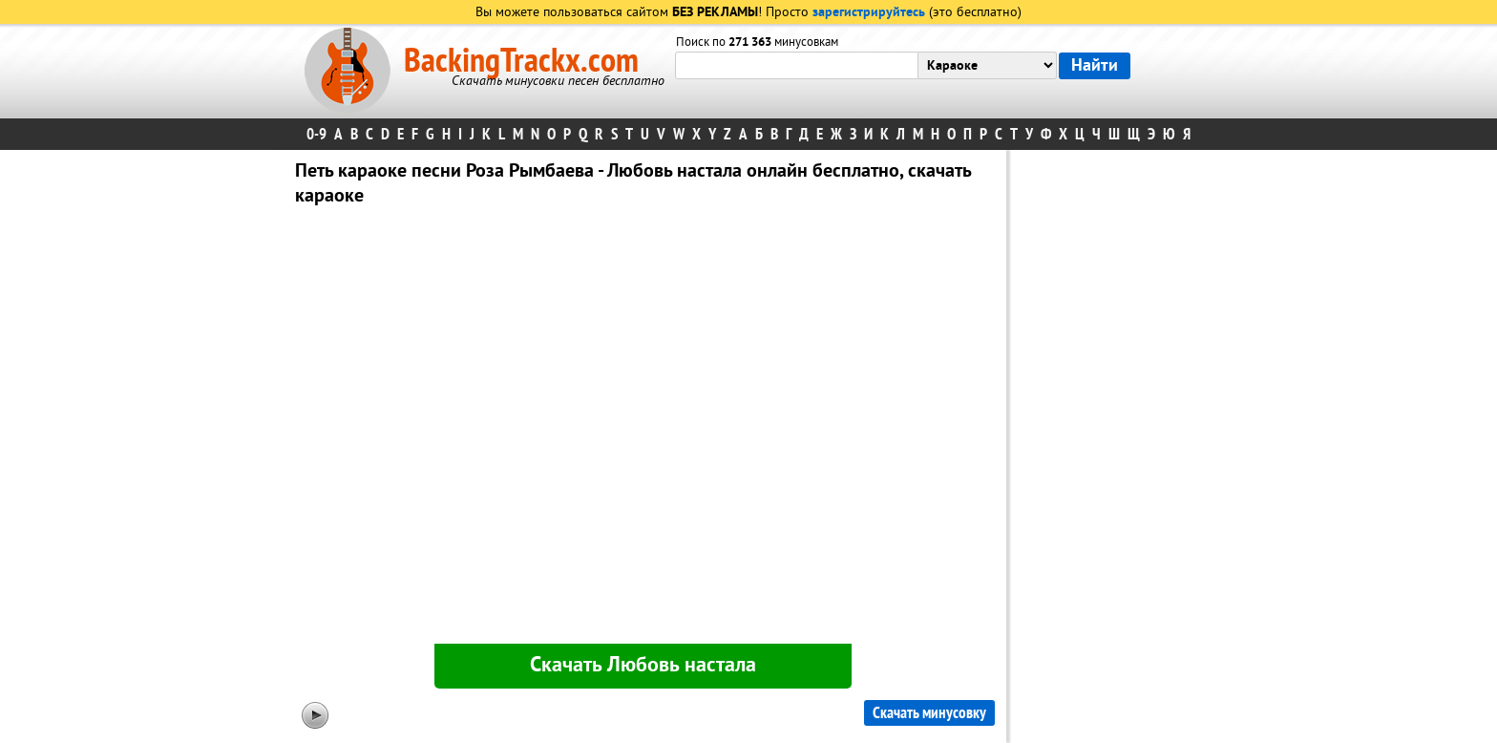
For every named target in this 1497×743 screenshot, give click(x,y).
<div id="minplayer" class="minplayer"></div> (642, 429)
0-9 (316, 134)
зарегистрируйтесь (868, 13)
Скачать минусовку (929, 713)
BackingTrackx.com (521, 61)
